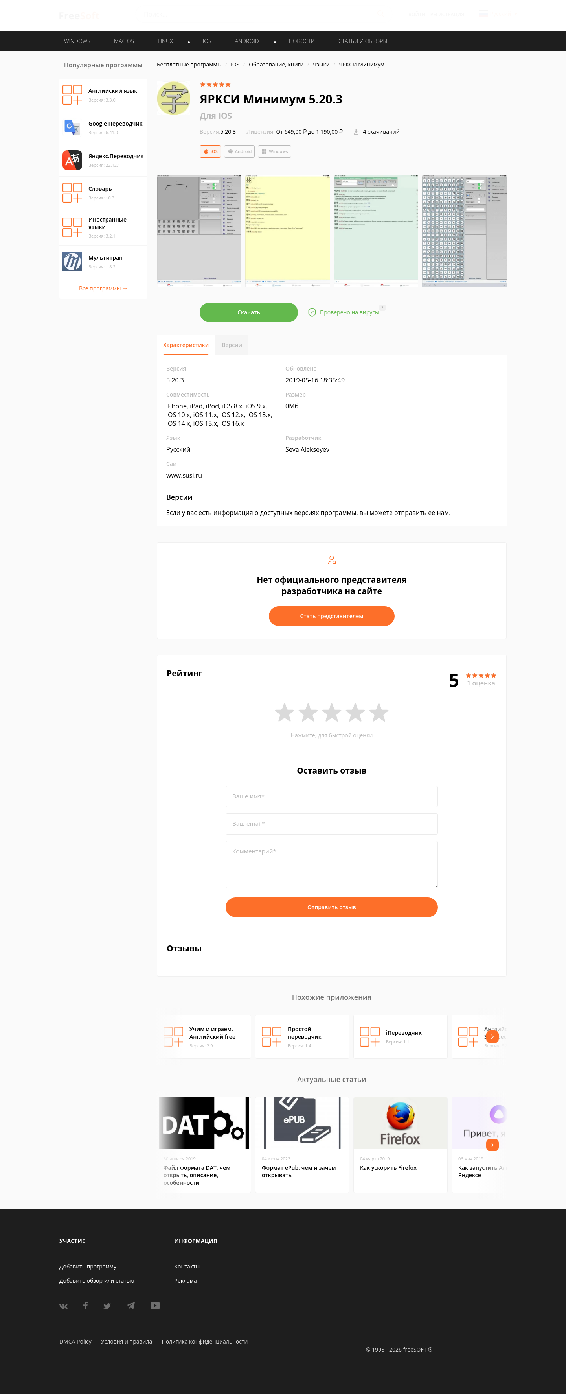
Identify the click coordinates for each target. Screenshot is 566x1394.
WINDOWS (77, 41)
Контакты (187, 1266)
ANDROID (247, 41)
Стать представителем (332, 616)
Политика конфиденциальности (205, 1341)
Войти (416, 14)
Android (239, 151)
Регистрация (447, 14)
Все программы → (103, 288)
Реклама (186, 1280)
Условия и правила (126, 1341)
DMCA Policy (75, 1341)
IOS (207, 41)
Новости (302, 41)
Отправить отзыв (331, 907)
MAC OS (124, 41)
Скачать (248, 312)
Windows (274, 151)
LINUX (165, 41)
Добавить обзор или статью (96, 1280)
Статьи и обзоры (363, 41)
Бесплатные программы (189, 64)
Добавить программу (87, 1266)
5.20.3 (218, 131)
